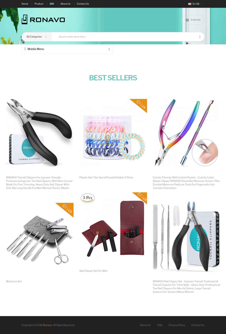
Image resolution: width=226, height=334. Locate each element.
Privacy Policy (177, 325)
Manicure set (14, 281)
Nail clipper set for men (93, 270)
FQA (159, 325)
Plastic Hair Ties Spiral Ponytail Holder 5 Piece (106, 177)
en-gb (195, 3)
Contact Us (197, 325)
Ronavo (47, 325)
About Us (145, 325)
